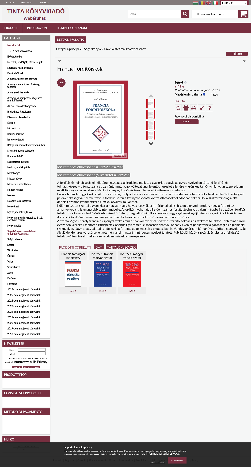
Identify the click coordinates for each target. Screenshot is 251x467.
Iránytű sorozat (15, 133)
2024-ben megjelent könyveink (23, 300)
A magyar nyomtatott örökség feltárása (23, 85)
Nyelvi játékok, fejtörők (19, 212)
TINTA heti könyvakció (19, 51)
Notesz (11, 195)
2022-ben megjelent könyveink (23, 311)
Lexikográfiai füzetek (18, 161)
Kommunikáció (15, 156)
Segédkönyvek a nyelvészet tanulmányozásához (21, 232)
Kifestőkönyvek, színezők (20, 150)
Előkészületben (15, 56)
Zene (10, 272)
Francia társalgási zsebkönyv (73, 256)
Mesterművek (14, 178)
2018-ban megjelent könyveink (23, 334)
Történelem (13, 250)
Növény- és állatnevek (19, 200)
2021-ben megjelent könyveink (23, 317)
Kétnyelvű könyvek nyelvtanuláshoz (26, 145)
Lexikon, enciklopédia (18, 167)
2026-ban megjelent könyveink (23, 289)
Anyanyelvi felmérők (18, 92)
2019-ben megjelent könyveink (23, 328)
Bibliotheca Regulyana (19, 111)
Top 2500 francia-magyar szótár (102, 256)
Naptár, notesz (15, 189)
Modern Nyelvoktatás (19, 184)
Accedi (10, 2)
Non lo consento (157, 462)
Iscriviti (186, 121)
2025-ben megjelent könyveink (23, 295)
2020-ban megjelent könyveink (23, 322)
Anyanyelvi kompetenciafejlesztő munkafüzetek (24, 99)
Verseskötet (13, 267)
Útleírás (11, 256)
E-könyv (11, 278)
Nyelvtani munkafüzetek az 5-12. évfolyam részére (25, 219)
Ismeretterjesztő (15, 139)
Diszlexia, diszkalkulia (18, 117)
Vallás (10, 261)
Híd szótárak (14, 128)
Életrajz (11, 122)
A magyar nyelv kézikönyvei (22, 78)
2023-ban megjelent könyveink (23, 306)
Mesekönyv (13, 173)
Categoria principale (69, 49)
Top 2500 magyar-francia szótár (131, 256)
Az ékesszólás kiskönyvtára (21, 106)
